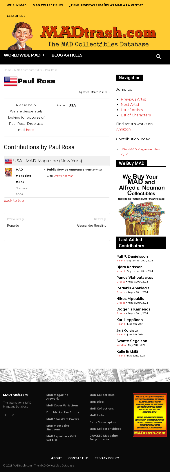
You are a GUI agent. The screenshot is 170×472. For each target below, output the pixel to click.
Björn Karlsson (129, 267)
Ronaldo (13, 226)
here (30, 130)
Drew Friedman (64, 175)
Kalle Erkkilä (127, 351)
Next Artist (130, 105)
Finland (120, 323)
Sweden (121, 345)
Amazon (123, 129)
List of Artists (132, 110)
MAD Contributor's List (28, 70)
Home (7, 70)
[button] (159, 57)
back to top (14, 200)
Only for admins (19, 248)
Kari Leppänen (129, 320)
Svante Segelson (131, 341)
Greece (120, 281)
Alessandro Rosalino (92, 226)
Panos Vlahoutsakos (134, 277)
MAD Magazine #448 (23, 176)
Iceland (120, 260)
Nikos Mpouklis (130, 299)
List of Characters (136, 115)
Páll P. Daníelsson (132, 256)
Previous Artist (133, 99)
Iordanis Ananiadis (133, 288)
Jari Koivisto (127, 330)
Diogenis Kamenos (133, 309)
